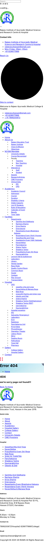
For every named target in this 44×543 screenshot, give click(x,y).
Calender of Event (18, 210)
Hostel (13, 273)
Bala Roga (20, 292)
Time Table (15, 214)
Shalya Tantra (21, 247)
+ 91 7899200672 (12, 117)
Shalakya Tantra (22, 250)
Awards (14, 175)
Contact (8, 354)
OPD (17, 186)
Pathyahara (15, 341)
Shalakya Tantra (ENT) (24, 303)
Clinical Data (16, 182)
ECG (13, 320)
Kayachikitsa (21, 243)
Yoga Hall (14, 343)
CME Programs (17, 179)
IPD (17, 184)
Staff (17, 170)
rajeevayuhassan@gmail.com (18, 47)
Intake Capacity (17, 203)
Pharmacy (15, 345)
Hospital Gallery (17, 352)
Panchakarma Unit (18, 324)
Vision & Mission (17, 147)
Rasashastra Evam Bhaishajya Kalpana (26, 232)
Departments (16, 219)
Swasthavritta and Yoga (25, 238)
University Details (18, 154)
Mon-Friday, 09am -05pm (16, 49)
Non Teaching (21, 163)
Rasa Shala (15, 266)
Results (14, 212)
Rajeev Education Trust (20, 142)
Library (14, 261)
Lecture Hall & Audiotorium (21, 257)
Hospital (19, 165)
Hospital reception (18, 310)
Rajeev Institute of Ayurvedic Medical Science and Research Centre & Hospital (22, 43)
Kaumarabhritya (22, 254)
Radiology (15, 322)
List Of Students (17, 205)
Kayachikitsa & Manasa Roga (27, 289)
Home (7, 137)
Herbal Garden (16, 264)
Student (19, 172)
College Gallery (17, 350)
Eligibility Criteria (17, 200)
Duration (14, 198)
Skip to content (6, 102)
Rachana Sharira (22, 224)
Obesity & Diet (11, 465)
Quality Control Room (19, 268)
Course (14, 196)
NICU (13, 336)
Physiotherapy (16, 329)
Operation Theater (18, 331)
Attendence (15, 168)
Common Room (17, 271)
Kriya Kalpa (15, 327)
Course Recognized (18, 156)
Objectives (15, 149)
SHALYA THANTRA (13, 456)
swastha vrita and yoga (25, 287)
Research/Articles (18, 177)
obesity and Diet (22, 296)
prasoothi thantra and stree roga (28, 294)
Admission (15, 193)
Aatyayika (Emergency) (20, 315)
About (7, 421)
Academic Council (18, 191)
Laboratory (15, 259)
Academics (10, 189)
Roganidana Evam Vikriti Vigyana (28, 236)
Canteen (14, 275)
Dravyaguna (20, 229)
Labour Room (16, 334)
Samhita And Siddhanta (25, 222)
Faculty (14, 158)
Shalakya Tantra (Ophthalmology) (29, 301)
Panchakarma (21, 245)
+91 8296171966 (12, 51)
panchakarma (21, 306)
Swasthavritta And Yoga (15, 447)
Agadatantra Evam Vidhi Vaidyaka (29, 240)
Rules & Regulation (18, 207)
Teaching (19, 161)
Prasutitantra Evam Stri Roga (27, 252)
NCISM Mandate (12, 151)
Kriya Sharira (21, 226)
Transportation (17, 280)
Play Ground (16, 278)
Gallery (8, 347)
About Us (9, 140)
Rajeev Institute (17, 144)
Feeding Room (16, 338)
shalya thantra (21, 299)
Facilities (8, 217)
